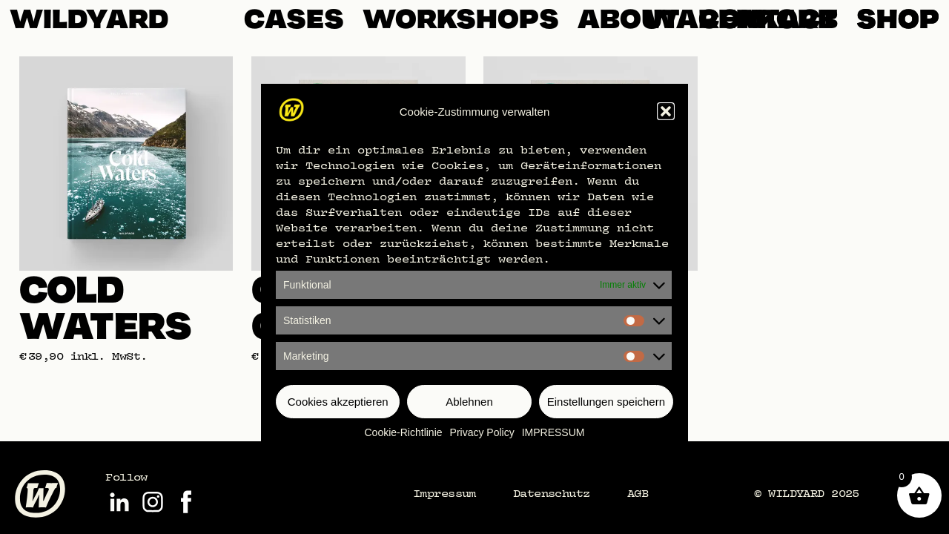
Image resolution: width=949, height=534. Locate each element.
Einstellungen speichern (606, 401)
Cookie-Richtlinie (404, 432)
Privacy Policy (482, 432)
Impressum (444, 493)
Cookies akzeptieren (338, 401)
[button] (665, 111)
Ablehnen (469, 401)
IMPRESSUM (553, 432)
